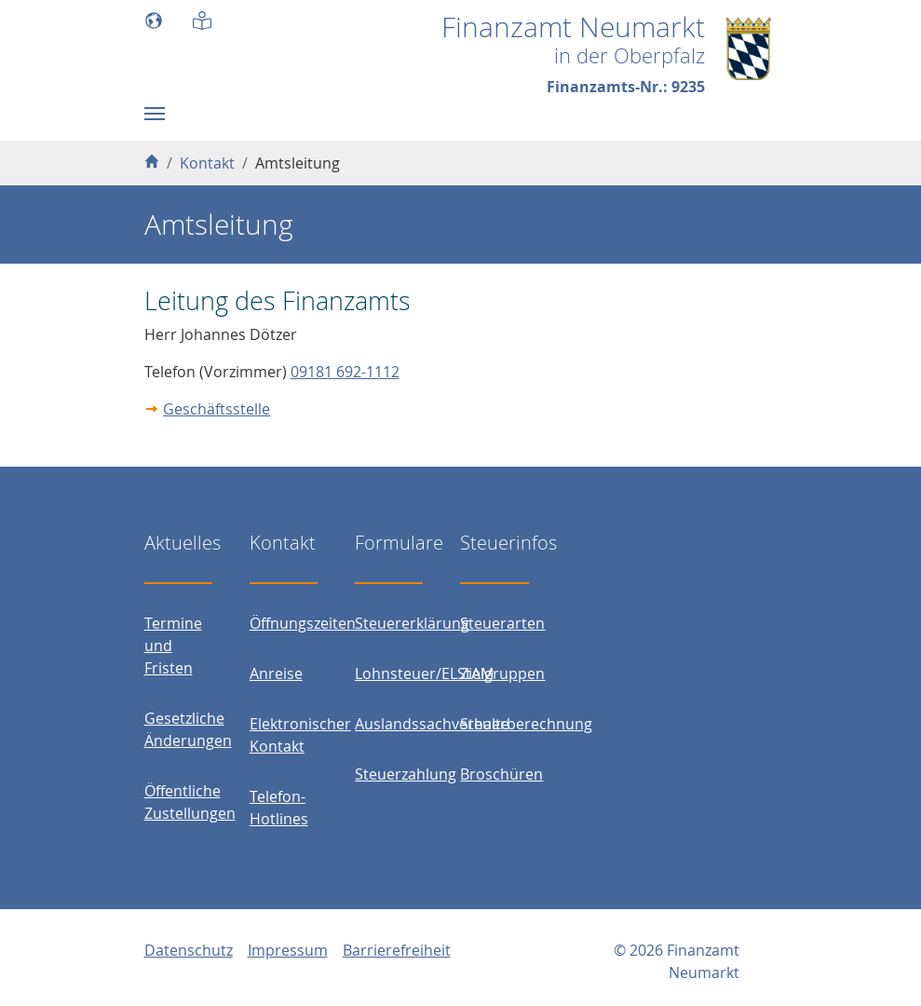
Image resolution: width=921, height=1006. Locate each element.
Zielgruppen (502, 673)
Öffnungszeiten (303, 623)
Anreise (276, 673)
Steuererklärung (412, 623)
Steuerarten (502, 623)
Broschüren (501, 774)
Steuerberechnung (526, 724)
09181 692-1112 (345, 371)
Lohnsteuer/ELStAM (424, 673)
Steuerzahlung (405, 774)
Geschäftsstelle (216, 409)
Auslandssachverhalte (432, 724)
